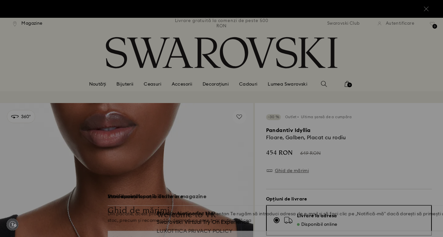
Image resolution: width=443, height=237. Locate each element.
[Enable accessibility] (12, 224)
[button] (330, 79)
